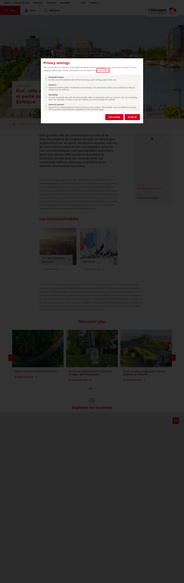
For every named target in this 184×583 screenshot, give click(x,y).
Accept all (132, 117)
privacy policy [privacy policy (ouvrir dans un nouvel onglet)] (103, 70)
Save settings (114, 117)
